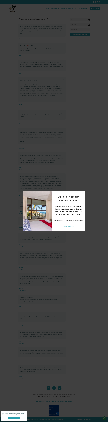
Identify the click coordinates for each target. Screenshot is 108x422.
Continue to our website (68, 226)
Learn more (21, 414)
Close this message (14, 418)
